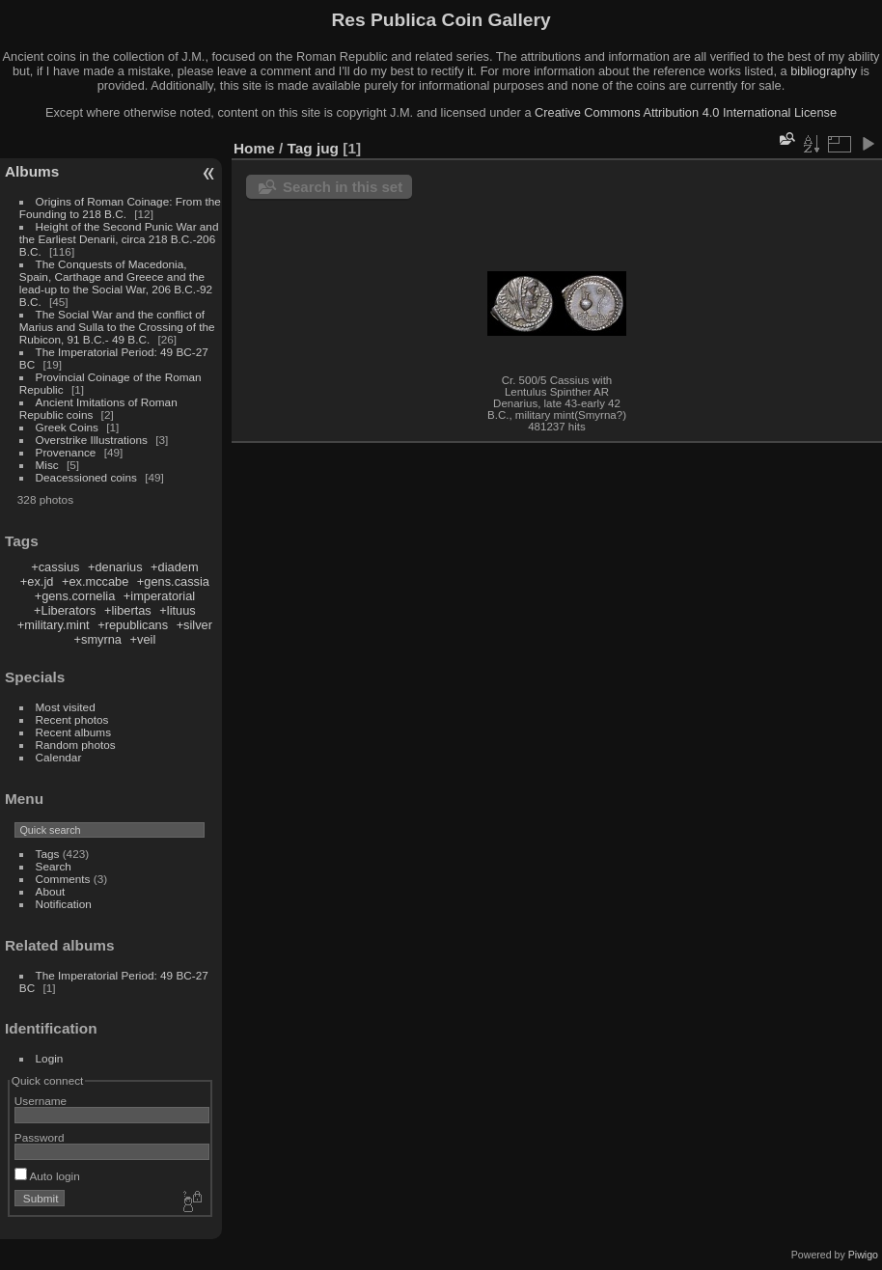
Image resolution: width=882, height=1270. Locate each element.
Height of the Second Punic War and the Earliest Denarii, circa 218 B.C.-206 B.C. (119, 239)
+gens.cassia (173, 581)
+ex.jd (37, 581)
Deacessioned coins (86, 477)
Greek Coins (67, 427)
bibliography (823, 71)
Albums (32, 171)
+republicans (132, 625)
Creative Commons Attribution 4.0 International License (686, 112)
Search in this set (342, 187)
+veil (143, 639)
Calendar (59, 757)
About (51, 891)
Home (254, 148)
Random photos (76, 744)
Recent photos (72, 719)
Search (53, 866)
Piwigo (863, 1254)
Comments (63, 878)
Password (39, 1137)
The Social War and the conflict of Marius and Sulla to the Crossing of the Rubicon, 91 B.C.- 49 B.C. (117, 326)
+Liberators (65, 610)
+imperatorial (159, 596)
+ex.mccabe (95, 581)
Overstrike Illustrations (92, 439)
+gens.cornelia (75, 596)
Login (50, 1058)
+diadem (174, 567)
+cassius (55, 567)
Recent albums (73, 732)
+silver (194, 625)
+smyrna (98, 639)
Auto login (47, 1176)
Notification (64, 903)
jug (328, 148)
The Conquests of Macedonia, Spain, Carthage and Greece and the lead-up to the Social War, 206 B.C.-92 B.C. (115, 283)
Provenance (66, 452)
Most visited (66, 707)
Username (40, 1100)
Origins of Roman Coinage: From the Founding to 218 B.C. (120, 207)
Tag (300, 148)
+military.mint (53, 625)
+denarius (115, 567)
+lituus (177, 610)
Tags (48, 853)
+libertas (128, 610)
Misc (47, 464)
